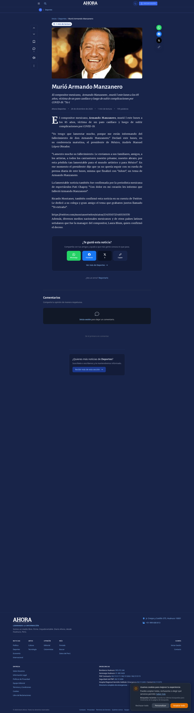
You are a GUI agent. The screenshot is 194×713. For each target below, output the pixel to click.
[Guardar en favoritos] (34, 41)
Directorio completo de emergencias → (114, 685)
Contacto (177, 649)
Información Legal (20, 675)
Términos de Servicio (103, 710)
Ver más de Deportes (97, 265)
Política (15, 645)
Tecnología (32, 649)
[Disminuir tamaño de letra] (34, 34)
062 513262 (126, 676)
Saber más (161, 694)
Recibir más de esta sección (89, 369)
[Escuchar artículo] (34, 57)
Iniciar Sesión (176, 645)
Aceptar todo (179, 705)
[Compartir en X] (105, 256)
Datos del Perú (64, 653)
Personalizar (160, 705)
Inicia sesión (85, 319)
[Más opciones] (34, 65)
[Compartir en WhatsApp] (74, 256)
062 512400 (141, 682)
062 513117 (115, 676)
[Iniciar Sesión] (148, 3)
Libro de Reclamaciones (22, 695)
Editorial (47, 645)
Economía (16, 653)
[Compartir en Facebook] (89, 256)
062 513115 (136, 676)
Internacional (18, 657)
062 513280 (119, 679)
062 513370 (157, 682)
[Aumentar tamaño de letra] (34, 28)
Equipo (126, 710)
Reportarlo (103, 278)
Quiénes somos (117, 710)
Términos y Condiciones (22, 687)
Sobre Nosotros (19, 671)
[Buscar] (45, 3)
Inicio (54, 18)
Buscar (61, 649)
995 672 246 (119, 670)
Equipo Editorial (19, 683)
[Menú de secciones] (39, 3)
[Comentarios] (34, 49)
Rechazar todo (142, 705)
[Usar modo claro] (135, 3)
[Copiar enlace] (159, 47)
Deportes (48, 10)
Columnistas (48, 649)
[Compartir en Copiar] (120, 256)
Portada (62, 645)
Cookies (16, 691)
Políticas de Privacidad (21, 679)
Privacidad (91, 710)
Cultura (31, 645)
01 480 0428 (120, 673)
